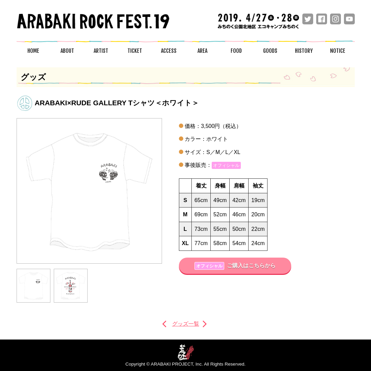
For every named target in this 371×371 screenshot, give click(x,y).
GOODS (270, 50)
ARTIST (101, 50)
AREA (202, 50)
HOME (33, 50)
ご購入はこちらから (234, 266)
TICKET (134, 50)
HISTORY (304, 50)
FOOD (236, 50)
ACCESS (169, 50)
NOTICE (337, 50)
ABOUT (67, 50)
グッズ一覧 (185, 324)
